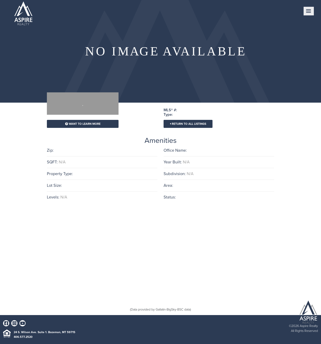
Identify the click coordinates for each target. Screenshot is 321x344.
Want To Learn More (83, 124)
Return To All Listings (188, 124)
